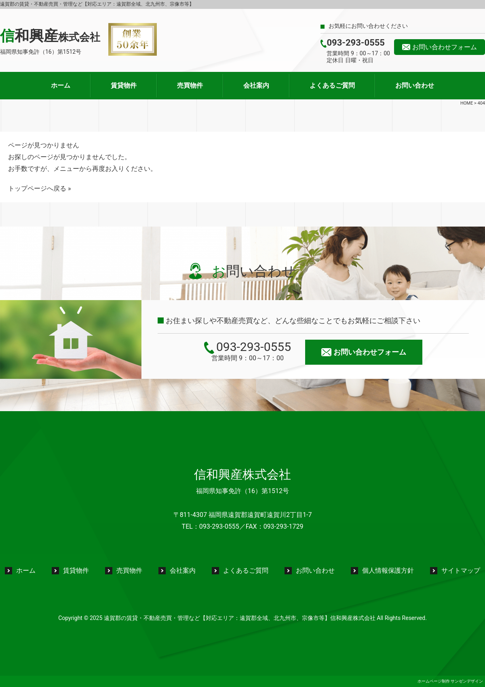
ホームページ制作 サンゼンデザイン (450, 681)
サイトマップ (460, 570)
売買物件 (190, 85)
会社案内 (256, 85)
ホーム (60, 85)
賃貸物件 (124, 85)
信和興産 (50, 35)
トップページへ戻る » (39, 188)
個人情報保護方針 (388, 570)
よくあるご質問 (332, 85)
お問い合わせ (414, 85)
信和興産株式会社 (242, 474)
